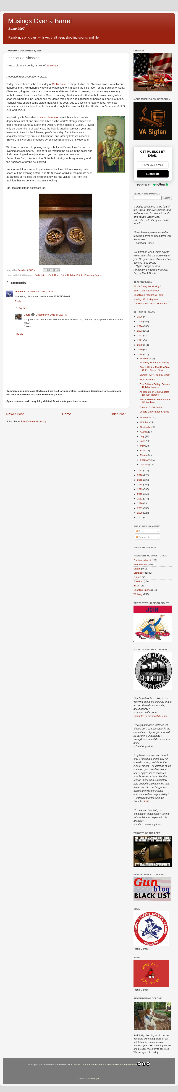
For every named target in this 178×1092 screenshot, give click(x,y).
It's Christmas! (147, 379)
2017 (140, 470)
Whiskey (138, 594)
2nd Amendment (142, 560)
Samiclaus (52, 65)
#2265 (145, 801)
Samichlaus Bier (49, 117)
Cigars (137, 568)
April (143, 450)
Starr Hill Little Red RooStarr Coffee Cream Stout (155, 368)
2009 (140, 508)
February (145, 460)
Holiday (71, 275)
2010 (140, 503)
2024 (140, 326)
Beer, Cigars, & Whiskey (146, 290)
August (144, 431)
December (146, 358)
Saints (79, 275)
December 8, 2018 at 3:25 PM (41, 291)
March (143, 455)
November (146, 417)
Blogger (95, 1078)
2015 (140, 480)
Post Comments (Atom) (33, 421)
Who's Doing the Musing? (147, 286)
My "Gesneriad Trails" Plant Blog (151, 303)
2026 (140, 316)
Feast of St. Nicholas (151, 407)
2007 (140, 517)
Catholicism (41, 275)
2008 (140, 512)
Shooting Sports (92, 275)
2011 (140, 498)
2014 (140, 484)
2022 (140, 335)
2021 (140, 340)
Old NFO (20, 291)
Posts (140, 531)
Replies (23, 308)
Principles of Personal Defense (150, 716)
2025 (140, 321)
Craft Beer (53, 275)
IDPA (136, 585)
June (143, 441)
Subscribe (152, 173)
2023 (140, 330)
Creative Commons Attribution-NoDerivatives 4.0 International (110, 1064)
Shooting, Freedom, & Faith (148, 295)
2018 (140, 354)
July (142, 436)
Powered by (152, 184)
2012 (140, 494)
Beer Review (140, 564)
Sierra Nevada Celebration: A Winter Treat (155, 401)
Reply (18, 301)
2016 (140, 475)
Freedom (138, 581)
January (144, 464)
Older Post (117, 414)
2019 (140, 349)
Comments (143, 537)
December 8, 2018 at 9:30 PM (51, 314)
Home (66, 414)
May (142, 445)
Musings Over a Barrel (40, 21)
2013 (140, 489)
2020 (140, 345)
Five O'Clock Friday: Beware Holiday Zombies (155, 385)
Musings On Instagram (146, 299)
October (144, 422)
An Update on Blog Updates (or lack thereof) (154, 393)
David (27, 314)
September (146, 427)
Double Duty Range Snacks (154, 411)
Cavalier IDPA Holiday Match (155, 374)
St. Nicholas (59, 84)
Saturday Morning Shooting (154, 362)
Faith (63, 275)
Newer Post (15, 414)
